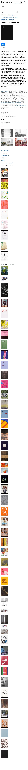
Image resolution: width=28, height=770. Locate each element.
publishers (3, 15)
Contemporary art (5, 155)
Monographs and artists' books (10, 17)
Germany (3, 160)
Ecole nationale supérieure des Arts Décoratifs (11, 102)
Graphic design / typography (7, 162)
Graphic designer (4, 91)
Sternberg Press (12, 15)
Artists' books (4, 153)
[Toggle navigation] (3, 6)
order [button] (3, 44)
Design (2, 158)
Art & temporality (4, 150)
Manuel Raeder (7, 20)
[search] (17, 2)
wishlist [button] (3, 47)
